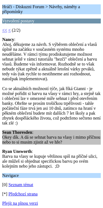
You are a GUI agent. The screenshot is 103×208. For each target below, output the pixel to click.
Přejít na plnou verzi (20, 203)
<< (4, 30)
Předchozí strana (23, 194)
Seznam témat (21, 184)
